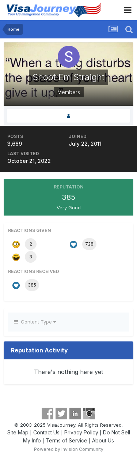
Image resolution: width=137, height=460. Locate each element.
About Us (103, 440)
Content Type (35, 322)
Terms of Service (66, 440)
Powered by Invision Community (68, 449)
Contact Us (46, 432)
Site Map (17, 432)
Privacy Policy (81, 432)
